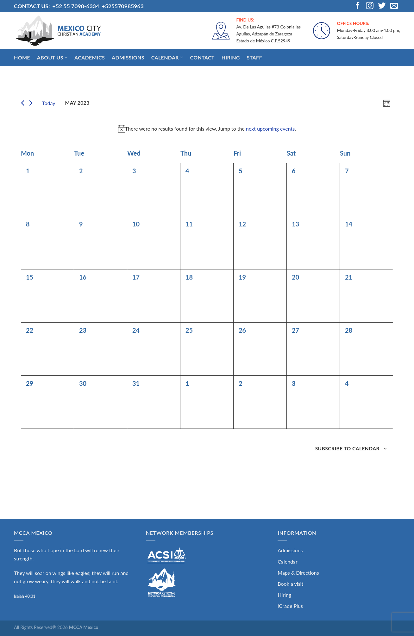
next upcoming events (270, 129)
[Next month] (31, 103)
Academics (89, 57)
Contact (202, 57)
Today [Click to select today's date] (48, 103)
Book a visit (290, 584)
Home (22, 57)
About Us (52, 57)
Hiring (231, 57)
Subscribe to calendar (347, 448)
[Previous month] (22, 103)
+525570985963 (123, 6)
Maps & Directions (298, 573)
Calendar (167, 57)
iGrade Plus (290, 606)
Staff (254, 57)
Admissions (128, 57)
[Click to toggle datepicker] (77, 103)
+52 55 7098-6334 (75, 6)
